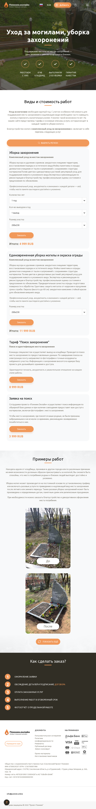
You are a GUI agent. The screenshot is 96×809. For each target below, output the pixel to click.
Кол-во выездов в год (19, 207)
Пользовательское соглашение (48, 736)
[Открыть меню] (87, 5)
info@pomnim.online (15, 794)
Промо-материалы (42, 754)
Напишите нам (13, 743)
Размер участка (16, 219)
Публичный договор (43, 746)
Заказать (21, 235)
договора (59, 684)
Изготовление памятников (46, 756)
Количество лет (17, 195)
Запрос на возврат (42, 749)
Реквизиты (39, 744)
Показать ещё (50, 642)
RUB (49, 5)
